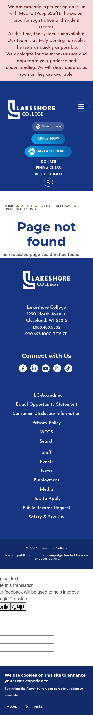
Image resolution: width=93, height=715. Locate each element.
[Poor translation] (18, 606)
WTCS (46, 432)
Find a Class (48, 168)
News (46, 471)
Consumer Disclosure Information (46, 413)
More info (11, 695)
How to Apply (46, 498)
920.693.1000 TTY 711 (46, 334)
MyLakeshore (48, 151)
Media (46, 489)
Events (46, 462)
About (29, 206)
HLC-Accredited (46, 395)
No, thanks (33, 706)
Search (46, 441)
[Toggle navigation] (81, 106)
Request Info (48, 174)
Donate (48, 162)
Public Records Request (46, 508)
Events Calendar (57, 206)
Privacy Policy (46, 423)
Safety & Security (46, 517)
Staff (46, 452)
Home (9, 206)
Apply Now (48, 139)
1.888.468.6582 (47, 327)
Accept (13, 707)
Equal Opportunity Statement (46, 404)
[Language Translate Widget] (48, 126)
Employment (46, 480)
